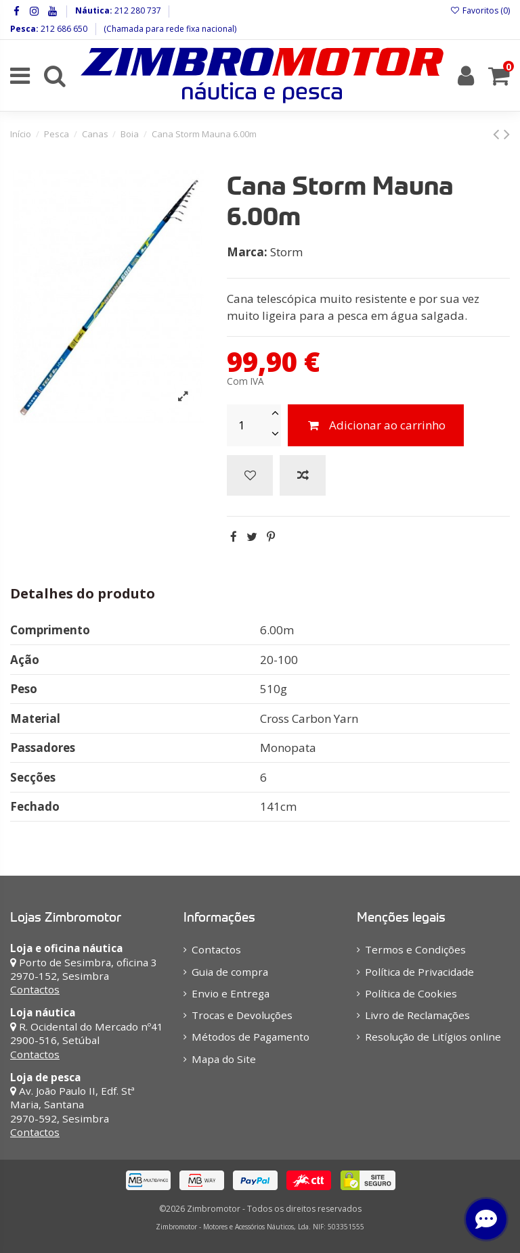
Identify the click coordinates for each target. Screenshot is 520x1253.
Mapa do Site (224, 1059)
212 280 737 (136, 10)
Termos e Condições (415, 949)
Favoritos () (480, 10)
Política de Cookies (411, 993)
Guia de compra (230, 971)
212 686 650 (63, 28)
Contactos (35, 989)
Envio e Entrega (230, 993)
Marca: (247, 252)
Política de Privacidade (419, 971)
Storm (286, 252)
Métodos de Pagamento (250, 1036)
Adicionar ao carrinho (376, 425)
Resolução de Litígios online (433, 1036)
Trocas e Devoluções (242, 1015)
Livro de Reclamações (417, 1015)
